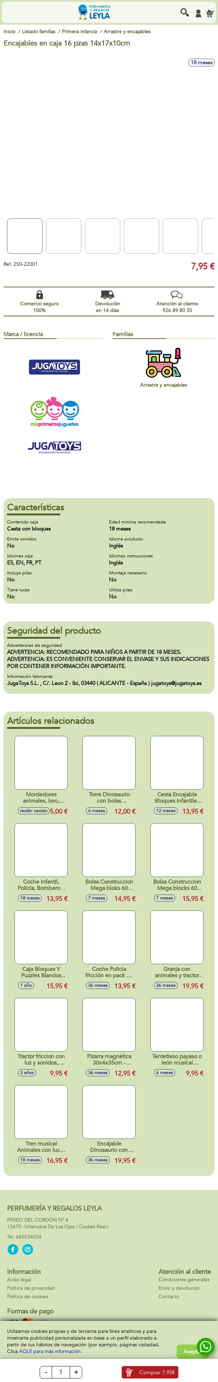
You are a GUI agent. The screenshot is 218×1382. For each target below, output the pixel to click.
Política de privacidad (31, 1288)
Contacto (169, 1296)
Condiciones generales (184, 1279)
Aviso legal (19, 1279)
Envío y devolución (179, 1288)
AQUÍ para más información (50, 1351)
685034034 (28, 1237)
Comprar (157, 1372)
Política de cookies (27, 1296)
